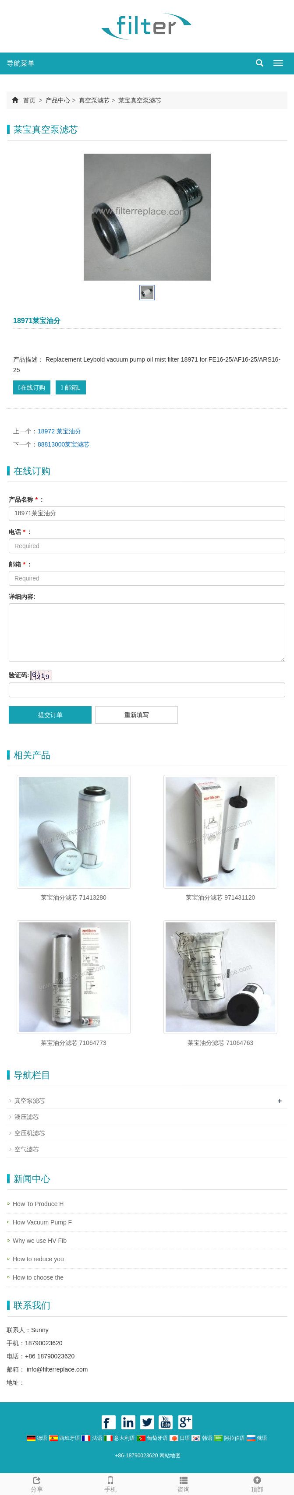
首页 (29, 100)
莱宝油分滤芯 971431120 (220, 897)
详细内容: (22, 596)
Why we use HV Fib (40, 1240)
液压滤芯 (26, 1116)
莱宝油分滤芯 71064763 (220, 1042)
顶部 (257, 1483)
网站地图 (170, 1456)
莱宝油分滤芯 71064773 (73, 1042)
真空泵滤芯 (94, 100)
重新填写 (136, 714)
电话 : (20, 531)
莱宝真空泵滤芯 (139, 100)
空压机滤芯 (29, 1132)
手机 (110, 1483)
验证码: (19, 675)
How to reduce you (38, 1259)
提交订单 (50, 714)
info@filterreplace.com (56, 1369)
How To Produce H (38, 1203)
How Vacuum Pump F (42, 1222)
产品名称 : (26, 499)
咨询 (184, 1483)
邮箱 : (20, 564)
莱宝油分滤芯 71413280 (73, 897)
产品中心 (58, 100)
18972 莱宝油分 (59, 431)
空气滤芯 (26, 1149)
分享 (37, 1483)
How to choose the (38, 1277)
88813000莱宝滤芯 (63, 444)
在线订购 (31, 387)
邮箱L (71, 387)
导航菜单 (21, 63)
